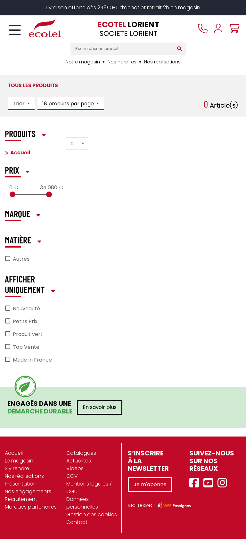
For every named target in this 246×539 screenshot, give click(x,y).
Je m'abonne (150, 484)
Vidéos (75, 468)
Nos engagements (28, 491)
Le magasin (19, 460)
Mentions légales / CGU (89, 487)
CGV (72, 476)
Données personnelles (82, 502)
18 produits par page (68, 103)
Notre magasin (83, 62)
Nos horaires (122, 62)
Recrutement (21, 499)
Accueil (20, 152)
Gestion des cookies (91, 514)
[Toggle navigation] (15, 30)
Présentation (21, 483)
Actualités (78, 460)
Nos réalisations (162, 62)
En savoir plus (100, 407)
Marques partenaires (31, 506)
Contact (76, 522)
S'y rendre (17, 468)
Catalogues (81, 453)
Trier (19, 103)
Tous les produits (33, 85)
